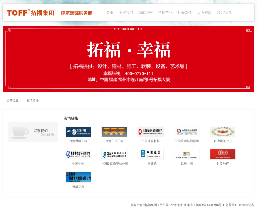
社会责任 (185, 13)
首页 (109, 13)
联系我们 (224, 13)
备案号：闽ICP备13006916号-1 (204, 205)
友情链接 (33, 100)
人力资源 (204, 13)
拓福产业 (165, 13)
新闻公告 (146, 13)
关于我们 (126, 13)
